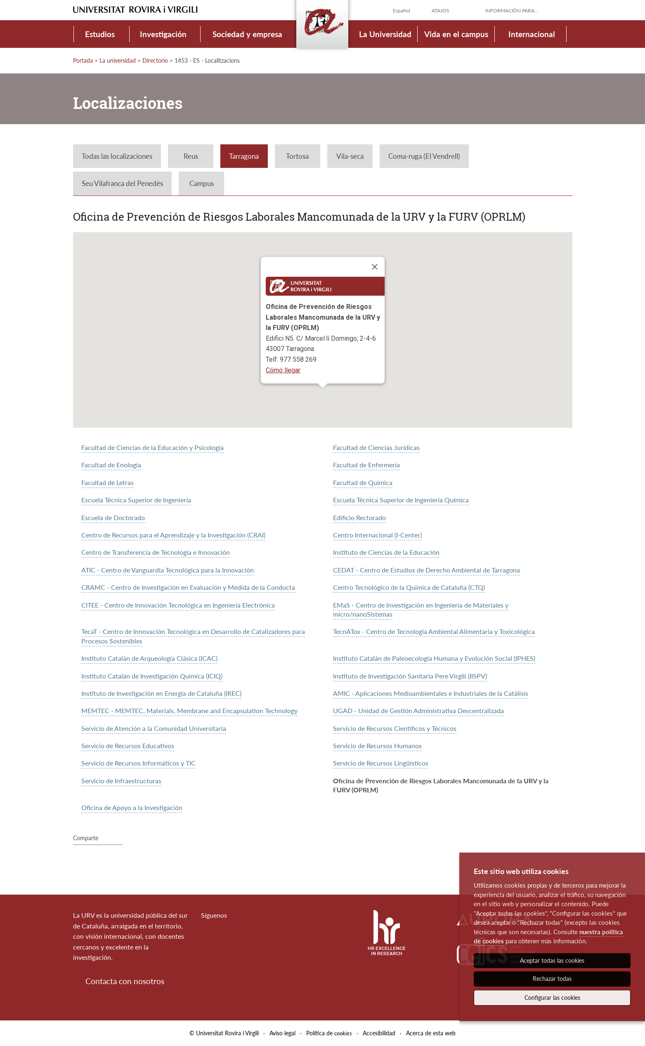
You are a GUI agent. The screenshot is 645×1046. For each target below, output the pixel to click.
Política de (329, 1033)
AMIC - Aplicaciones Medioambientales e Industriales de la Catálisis (430, 693)
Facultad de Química (362, 482)
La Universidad (385, 34)
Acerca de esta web (431, 1033)
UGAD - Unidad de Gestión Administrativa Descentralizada (418, 710)
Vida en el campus (456, 34)
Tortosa (297, 156)
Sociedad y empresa (247, 34)
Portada (83, 60)
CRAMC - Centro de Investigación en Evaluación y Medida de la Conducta (188, 587)
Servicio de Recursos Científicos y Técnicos (394, 728)
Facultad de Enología (111, 465)
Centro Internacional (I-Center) (377, 535)
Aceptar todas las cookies (552, 960)
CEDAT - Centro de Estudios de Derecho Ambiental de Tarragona (426, 570)
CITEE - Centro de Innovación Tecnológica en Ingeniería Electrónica (178, 605)
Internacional (531, 34)
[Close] (375, 267)
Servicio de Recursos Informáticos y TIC (138, 763)
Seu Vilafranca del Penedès (122, 183)
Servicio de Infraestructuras (121, 780)
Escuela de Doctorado (113, 517)
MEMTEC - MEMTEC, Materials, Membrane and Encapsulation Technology (189, 710)
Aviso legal (282, 1033)
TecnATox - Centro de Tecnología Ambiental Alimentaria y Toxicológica (434, 631)
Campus (201, 183)
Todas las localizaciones (117, 156)
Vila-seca (350, 156)
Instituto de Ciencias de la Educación (386, 552)
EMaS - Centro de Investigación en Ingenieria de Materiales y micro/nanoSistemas (420, 609)
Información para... (511, 10)
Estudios (100, 34)
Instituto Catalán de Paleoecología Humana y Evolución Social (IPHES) (434, 658)
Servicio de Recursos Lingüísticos (380, 763)
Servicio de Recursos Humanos (377, 745)
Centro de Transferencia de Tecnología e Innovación (155, 552)
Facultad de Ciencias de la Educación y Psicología (152, 447)
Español (401, 10)
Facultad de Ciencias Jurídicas (376, 447)
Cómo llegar (283, 370)
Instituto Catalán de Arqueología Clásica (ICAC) (149, 658)
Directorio (155, 60)
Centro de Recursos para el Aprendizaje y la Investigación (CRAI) (173, 535)
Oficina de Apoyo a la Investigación (131, 807)
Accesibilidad (379, 1033)
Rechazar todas (552, 978)
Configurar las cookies (552, 997)
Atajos (440, 10)
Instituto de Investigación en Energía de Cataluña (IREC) (161, 693)
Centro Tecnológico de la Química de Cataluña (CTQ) (409, 587)
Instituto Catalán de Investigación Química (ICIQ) (151, 676)
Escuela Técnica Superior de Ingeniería (136, 500)
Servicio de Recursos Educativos (127, 745)
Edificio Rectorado (359, 517)
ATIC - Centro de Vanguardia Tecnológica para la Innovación (167, 570)
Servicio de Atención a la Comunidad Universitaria (153, 728)
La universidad (117, 60)
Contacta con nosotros (124, 981)
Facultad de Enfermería (366, 465)
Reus (191, 156)
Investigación (163, 34)
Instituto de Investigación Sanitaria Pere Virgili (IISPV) (410, 676)
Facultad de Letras (107, 482)
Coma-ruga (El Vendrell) (424, 156)
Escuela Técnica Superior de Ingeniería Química (401, 500)
